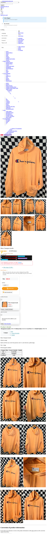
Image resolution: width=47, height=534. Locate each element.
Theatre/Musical (9, 68)
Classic (7, 65)
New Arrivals (4, 35)
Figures (7, 84)
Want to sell (4, 42)
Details (19, 262)
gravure (7, 60)
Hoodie (13, 335)
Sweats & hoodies (15, 333)
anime (19, 47)
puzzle (7, 78)
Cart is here (20, 36)
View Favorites (7, 323)
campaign (4, 33)
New (13, 256)
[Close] (1, 299)
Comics (7, 135)
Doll (7, 77)
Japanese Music (9, 62)
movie (19, 49)
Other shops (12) (8, 267)
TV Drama (20, 50)
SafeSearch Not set (5, 6)
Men (3, 47)
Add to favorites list (7, 292)
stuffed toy (8, 76)
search (2, 5)
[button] (23, 13)
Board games (9, 80)
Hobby (7, 83)
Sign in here (20, 32)
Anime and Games (10, 66)
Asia (7, 72)
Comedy (8, 57)
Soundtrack (8, 67)
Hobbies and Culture (10, 58)
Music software (6, 61)
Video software (21, 46)
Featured (3, 40)
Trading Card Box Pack (11, 87)
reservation (4, 38)
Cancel (2, 309)
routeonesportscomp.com (7, 1)
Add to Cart (10, 288)
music (7, 51)
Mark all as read (4, 15)
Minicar (7, 79)
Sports (7, 56)
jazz (7, 69)
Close (2, 323)
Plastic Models (9, 85)
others (7, 54)
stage (7, 55)
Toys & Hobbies (6, 73)
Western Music (9, 63)
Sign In (2, 7)
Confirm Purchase (9, 309)
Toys (7, 74)
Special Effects (9, 52)
